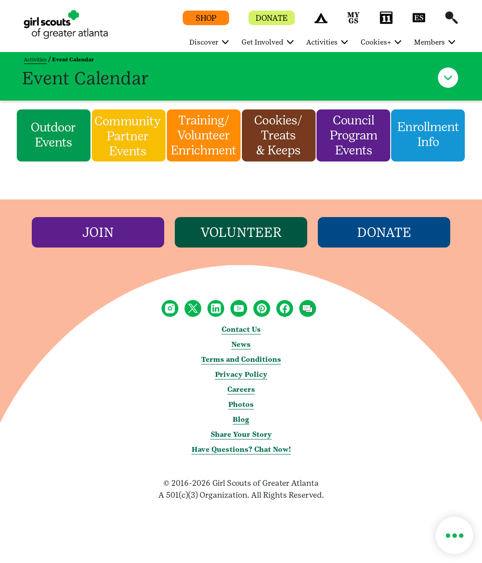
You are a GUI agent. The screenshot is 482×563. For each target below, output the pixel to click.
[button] (321, 22)
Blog (241, 419)
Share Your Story (241, 434)
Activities (35, 59)
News (241, 344)
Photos (241, 404)
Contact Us (241, 329)
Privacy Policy (241, 374)
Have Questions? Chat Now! (241, 449)
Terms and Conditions (241, 359)
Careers (241, 389)
